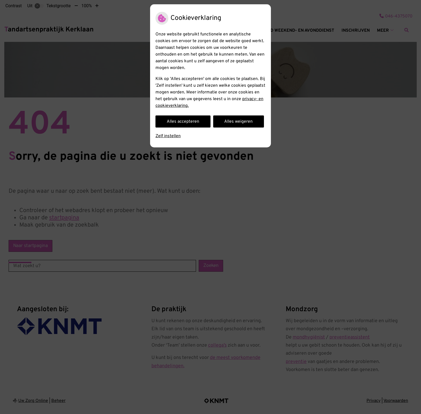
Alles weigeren (238, 121)
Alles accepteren (183, 121)
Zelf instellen (168, 136)
